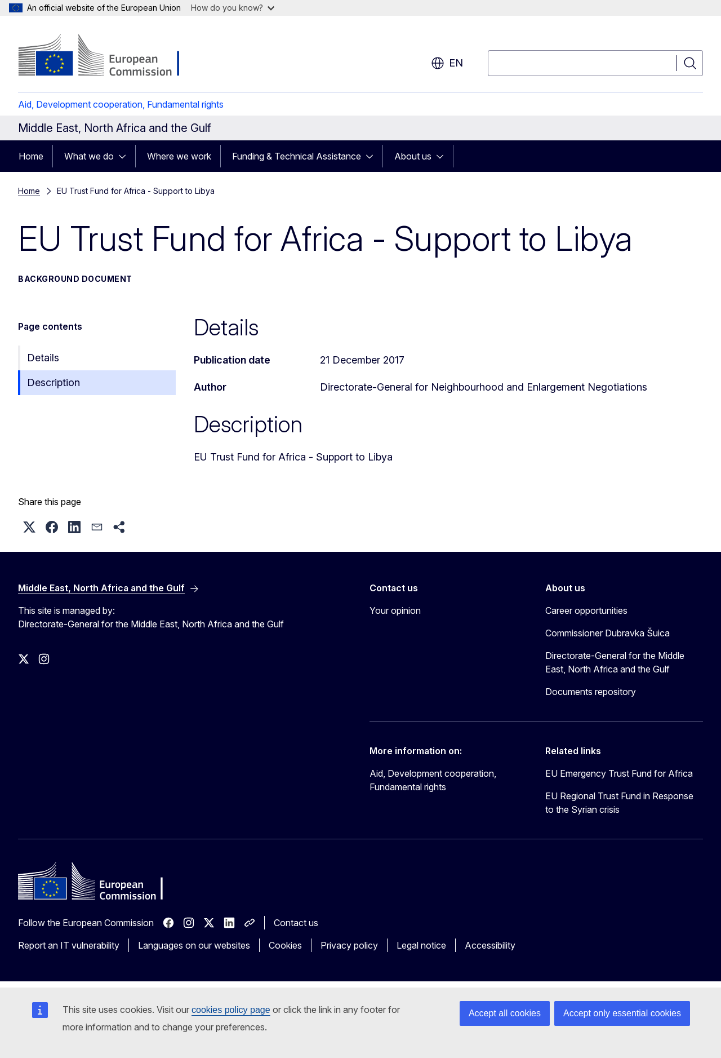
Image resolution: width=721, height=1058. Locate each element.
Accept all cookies (505, 1013)
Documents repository (590, 691)
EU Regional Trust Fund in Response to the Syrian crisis (619, 802)
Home (31, 156)
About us (412, 156)
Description (53, 382)
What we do (89, 156)
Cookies (285, 945)
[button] (29, 527)
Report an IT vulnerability (68, 945)
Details (43, 358)
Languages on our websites (194, 945)
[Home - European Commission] (109, 56)
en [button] (447, 63)
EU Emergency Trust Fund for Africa (619, 773)
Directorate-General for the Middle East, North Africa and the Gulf (614, 662)
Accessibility (490, 945)
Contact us (296, 922)
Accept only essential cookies (622, 1013)
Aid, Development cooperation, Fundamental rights (121, 104)
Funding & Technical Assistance (296, 156)
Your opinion (395, 610)
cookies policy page (231, 1010)
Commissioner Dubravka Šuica (607, 633)
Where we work (179, 156)
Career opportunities (586, 610)
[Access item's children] (125, 156)
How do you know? (232, 7)
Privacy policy (349, 945)
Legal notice (421, 945)
